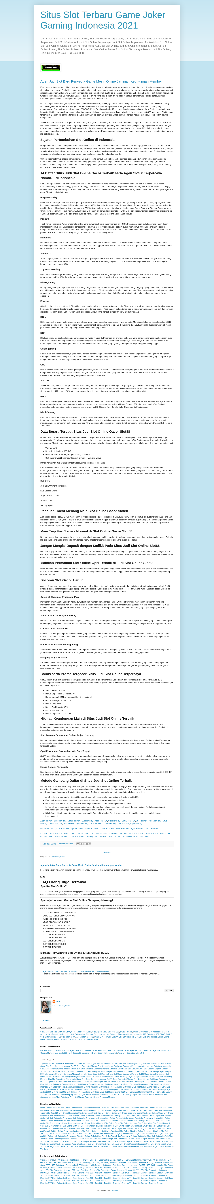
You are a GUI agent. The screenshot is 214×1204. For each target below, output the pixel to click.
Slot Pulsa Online (57, 1141)
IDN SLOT (160, 1034)
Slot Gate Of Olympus (67, 1032)
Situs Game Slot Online (82, 1110)
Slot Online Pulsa (108, 1144)
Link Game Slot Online (49, 1110)
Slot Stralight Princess (148, 1037)
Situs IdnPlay (60, 821)
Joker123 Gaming (145, 1162)
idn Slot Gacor (84, 833)
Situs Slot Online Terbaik (87, 1136)
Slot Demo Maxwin (105, 1066)
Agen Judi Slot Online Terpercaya (63, 1123)
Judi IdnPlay (87, 821)
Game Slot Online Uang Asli (126, 1123)
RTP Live (85, 1160)
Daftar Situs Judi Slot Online (160, 1108)
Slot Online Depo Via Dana (67, 1146)
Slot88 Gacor (76, 1066)
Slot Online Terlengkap (132, 1133)
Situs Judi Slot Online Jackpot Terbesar (80, 1141)
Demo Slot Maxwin (89, 1066)
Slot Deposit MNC (99, 1032)
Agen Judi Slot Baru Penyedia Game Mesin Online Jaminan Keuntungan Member (101, 81)
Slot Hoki (93, 1160)
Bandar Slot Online (54, 1128)
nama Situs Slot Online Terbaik (153, 1144)
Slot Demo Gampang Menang (126, 1066)
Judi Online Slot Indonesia (71, 1108)
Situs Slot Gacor (149, 1064)
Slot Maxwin (75, 1160)
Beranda (107, 852)
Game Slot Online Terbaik (147, 1113)
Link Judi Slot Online (105, 1123)
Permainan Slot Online (111, 1121)
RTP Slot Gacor (149, 1034)
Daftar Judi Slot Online (72, 1116)
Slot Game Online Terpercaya (109, 1116)
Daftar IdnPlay (74, 821)
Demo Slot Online (140, 1032)
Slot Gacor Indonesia (64, 1064)
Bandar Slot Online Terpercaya (135, 1108)
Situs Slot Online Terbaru (84, 1133)
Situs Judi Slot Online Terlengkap (108, 1133)
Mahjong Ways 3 (47, 1050)
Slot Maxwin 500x (115, 1064)
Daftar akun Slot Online (101, 1131)
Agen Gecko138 (76, 1050)
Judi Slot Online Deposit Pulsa (128, 1144)
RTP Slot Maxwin (111, 1037)
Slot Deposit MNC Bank (88, 1039)
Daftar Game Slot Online (50, 1108)
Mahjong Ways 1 (110, 1053)
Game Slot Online (165, 1113)
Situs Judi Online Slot (67, 1126)
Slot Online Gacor (77, 1139)
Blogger (115, 1190)
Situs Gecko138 (61, 1050)
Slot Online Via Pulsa (87, 1146)
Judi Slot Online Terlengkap (153, 1133)
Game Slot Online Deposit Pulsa (63, 1144)
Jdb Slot (53, 1032)
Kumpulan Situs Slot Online (145, 1126)
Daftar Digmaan (46, 1039)
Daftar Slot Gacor (69, 1162)
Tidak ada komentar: (65, 844)
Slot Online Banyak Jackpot (65, 1131)
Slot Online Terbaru (94, 1121)
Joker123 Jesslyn (161, 1162)
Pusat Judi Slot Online (120, 1131)
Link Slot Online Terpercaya (65, 1136)
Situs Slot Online (136, 1131)
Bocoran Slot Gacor (107, 1160)
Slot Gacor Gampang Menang (128, 1160)
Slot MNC (140, 1053)
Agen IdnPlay (46, 821)
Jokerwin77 (132, 1162)
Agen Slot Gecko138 (126, 1053)
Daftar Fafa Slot (47, 828)
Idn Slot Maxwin (99, 833)
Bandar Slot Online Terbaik (73, 1128)
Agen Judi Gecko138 (106, 1050)
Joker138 (122, 1162)
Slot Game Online (89, 1116)
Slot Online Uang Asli (161, 1123)
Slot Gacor (44, 1032)
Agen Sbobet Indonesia (132, 1034)
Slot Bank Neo (125, 1037)
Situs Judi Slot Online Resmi (73, 1121)
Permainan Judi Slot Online (51, 1116)
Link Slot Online (154, 1128)
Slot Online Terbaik (102, 1126)
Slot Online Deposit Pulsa (149, 1141)
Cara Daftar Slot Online (106, 1141)
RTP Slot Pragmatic (158, 1160)
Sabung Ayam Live (101, 1034)
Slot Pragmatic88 (68, 1037)
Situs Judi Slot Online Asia (158, 1136)
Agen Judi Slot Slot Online (103, 1110)
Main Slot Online (94, 1113)
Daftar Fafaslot (91, 828)
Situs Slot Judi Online (85, 1126)
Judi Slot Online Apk (93, 1139)
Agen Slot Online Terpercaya (122, 1126)
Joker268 (104, 1162)
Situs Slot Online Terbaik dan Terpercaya (113, 1136)
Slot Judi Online (122, 1118)
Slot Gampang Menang (132, 1064)
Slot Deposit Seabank (157, 1032)
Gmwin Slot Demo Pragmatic (66, 1039)
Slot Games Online (109, 1113)
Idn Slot (43, 833)
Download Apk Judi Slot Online (114, 1139)
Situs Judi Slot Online (49, 1126)
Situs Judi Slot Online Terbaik (62, 1133)
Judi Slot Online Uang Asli (136, 1128)
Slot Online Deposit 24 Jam (127, 1141)
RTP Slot (57, 1162)
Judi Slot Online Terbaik (87, 1123)
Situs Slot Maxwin (163, 1064)
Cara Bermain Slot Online (106, 1146)
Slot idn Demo (69, 833)
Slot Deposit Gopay (53, 1037)
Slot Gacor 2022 (47, 1160)
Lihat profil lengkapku (61, 1006)
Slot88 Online (163, 1037)
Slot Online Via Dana (126, 1146)
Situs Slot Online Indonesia (112, 1108)
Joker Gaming (84, 1162)
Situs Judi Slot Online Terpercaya (150, 1116)
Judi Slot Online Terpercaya (84, 1118)
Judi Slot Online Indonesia (51, 1121)
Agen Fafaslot (77, 828)
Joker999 (113, 1162)
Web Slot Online (80, 1113)
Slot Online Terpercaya (127, 1113)
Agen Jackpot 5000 (100, 1064)
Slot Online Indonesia (91, 1108)
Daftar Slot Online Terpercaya (133, 1121)
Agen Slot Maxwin (47, 1064)
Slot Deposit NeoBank (57, 1034)
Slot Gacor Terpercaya (82, 1064)
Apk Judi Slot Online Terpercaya (59, 1118)
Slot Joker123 (113, 1032)
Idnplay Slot (129, 833)
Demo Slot (98, 1037)
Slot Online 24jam (145, 1123)
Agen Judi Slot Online (93, 1128)
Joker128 (60, 1002)
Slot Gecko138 (91, 1050)
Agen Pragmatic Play (84, 1037)
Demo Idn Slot (55, 833)
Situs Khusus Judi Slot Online (89, 1144)
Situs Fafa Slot (62, 828)
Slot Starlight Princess (84, 1034)
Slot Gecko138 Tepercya (127, 1050)
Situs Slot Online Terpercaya (114, 1128)
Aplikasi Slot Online (139, 1136)
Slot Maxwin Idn (115, 833)
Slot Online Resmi (66, 1113)
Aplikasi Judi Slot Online (105, 1118)
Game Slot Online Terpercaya (141, 1118)
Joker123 (95, 1162)
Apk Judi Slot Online (162, 1118)
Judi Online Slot (65, 1110)
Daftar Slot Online (129, 1116)
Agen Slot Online (84, 1131)
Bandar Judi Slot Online (155, 1121)
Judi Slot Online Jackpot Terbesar (141, 1139)
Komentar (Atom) (57, 857)
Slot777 (145, 1160)
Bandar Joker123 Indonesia (147, 1110)
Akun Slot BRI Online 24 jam (147, 1146)
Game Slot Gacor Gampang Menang (55, 1066)
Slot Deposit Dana (84, 1032)
